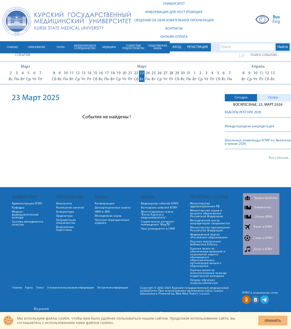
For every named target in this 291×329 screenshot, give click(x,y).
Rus (276, 17)
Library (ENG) (264, 216)
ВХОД (177, 47)
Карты (29, 288)
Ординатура (64, 216)
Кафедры (18, 207)
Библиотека (263, 207)
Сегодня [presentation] (241, 97)
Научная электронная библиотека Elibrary (205, 243)
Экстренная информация (112, 288)
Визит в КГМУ (263, 226)
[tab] (241, 97)
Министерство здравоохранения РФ (205, 205)
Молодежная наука (108, 216)
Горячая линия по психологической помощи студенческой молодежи (208, 273)
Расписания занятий (70, 207)
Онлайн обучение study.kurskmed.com (204, 282)
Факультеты (64, 203)
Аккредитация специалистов (66, 222)
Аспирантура (65, 211)
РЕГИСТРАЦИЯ (197, 47)
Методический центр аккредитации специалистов (210, 222)
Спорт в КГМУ (263, 238)
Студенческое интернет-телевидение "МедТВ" (158, 223)
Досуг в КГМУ (263, 249)
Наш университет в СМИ (158, 228)
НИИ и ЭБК (102, 211)
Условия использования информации (70, 288)
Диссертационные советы (113, 207)
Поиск (40, 288)
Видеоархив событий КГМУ (160, 203)
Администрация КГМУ (27, 203)
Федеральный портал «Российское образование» (209, 236)
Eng (276, 22)
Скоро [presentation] (273, 97)
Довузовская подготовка (65, 229)
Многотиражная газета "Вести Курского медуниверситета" (157, 214)
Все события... (280, 158)
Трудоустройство (266, 198)
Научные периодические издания (112, 222)
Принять (273, 320)
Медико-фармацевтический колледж (25, 214)
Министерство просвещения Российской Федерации (210, 229)
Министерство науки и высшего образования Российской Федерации (206, 213)
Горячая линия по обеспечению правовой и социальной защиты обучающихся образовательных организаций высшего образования (208, 257)
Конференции (105, 203)
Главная (17, 288)
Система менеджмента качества (27, 223)
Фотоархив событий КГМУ (159, 207)
